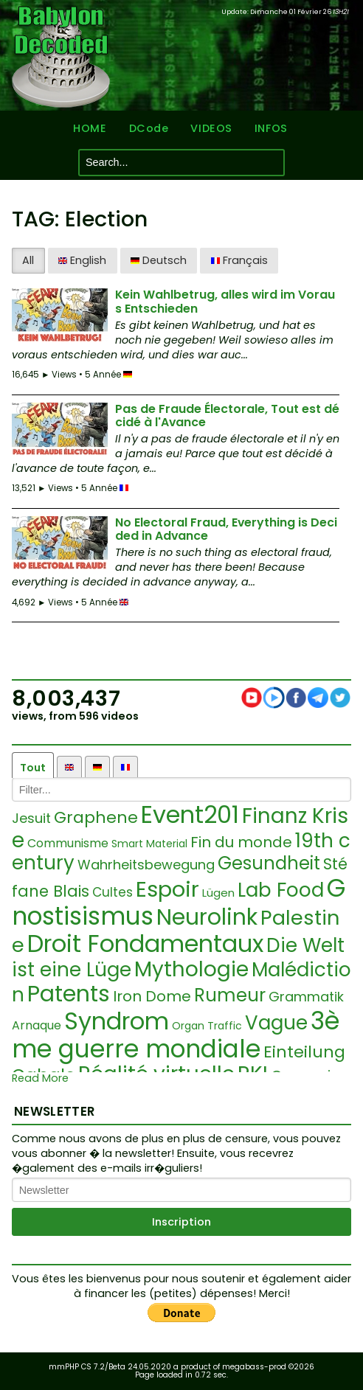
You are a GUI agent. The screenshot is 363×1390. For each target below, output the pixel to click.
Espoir (167, 889)
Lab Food (281, 890)
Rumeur (230, 995)
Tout (33, 767)
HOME (89, 128)
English (82, 260)
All (28, 260)
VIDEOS (211, 128)
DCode (149, 128)
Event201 (190, 814)
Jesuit (31, 818)
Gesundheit (269, 863)
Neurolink (206, 917)
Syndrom (116, 1021)
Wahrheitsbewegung (146, 864)
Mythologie (191, 969)
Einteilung (304, 1051)
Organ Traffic (207, 1025)
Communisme (67, 843)
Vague (276, 1023)
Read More (40, 1078)
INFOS (271, 128)
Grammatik (306, 996)
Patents (68, 994)
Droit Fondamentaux (145, 943)
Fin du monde (241, 842)
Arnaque (36, 1025)
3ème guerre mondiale (175, 1035)
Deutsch (159, 260)
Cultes (112, 892)
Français (239, 260)
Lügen (218, 892)
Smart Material (149, 843)
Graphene (96, 817)
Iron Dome (152, 996)
